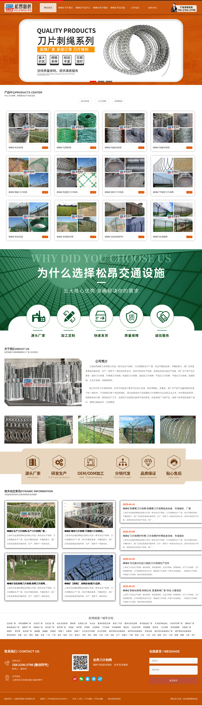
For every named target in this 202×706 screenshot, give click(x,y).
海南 (65, 635)
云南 (188, 635)
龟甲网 (79, 627)
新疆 (176, 635)
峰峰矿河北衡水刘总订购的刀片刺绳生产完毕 (146, 562)
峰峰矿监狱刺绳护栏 (114, 236)
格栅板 (45, 631)
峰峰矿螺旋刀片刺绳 (18, 192)
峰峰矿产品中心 (83, 8)
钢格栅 (37, 631)
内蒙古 (124, 635)
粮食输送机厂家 (13, 627)
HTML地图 (98, 699)
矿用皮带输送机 (161, 623)
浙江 (193, 635)
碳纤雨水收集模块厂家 (163, 631)
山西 (153, 635)
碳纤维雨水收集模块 (117, 631)
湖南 (95, 635)
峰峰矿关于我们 (65, 8)
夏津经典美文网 (104, 623)
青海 (136, 635)
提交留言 (173, 681)
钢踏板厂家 (38, 627)
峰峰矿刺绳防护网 (65, 236)
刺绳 (130, 366)
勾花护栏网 (135, 627)
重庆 (31, 635)
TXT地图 (88, 699)
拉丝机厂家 (11, 623)
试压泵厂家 (38, 623)
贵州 (59, 635)
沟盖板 (71, 627)
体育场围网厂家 (24, 623)
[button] (93, 81)
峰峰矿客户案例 (100, 8)
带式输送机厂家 (146, 623)
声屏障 (87, 627)
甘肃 (42, 635)
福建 (37, 635)
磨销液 (72, 623)
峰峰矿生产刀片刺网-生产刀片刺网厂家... (28, 533)
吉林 (112, 635)
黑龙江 (77, 635)
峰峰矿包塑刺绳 (64, 147)
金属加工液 (82, 623)
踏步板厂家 (49, 627)
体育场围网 (174, 627)
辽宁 (118, 635)
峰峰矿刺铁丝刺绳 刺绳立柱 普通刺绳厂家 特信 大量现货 (152, 590)
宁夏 (131, 635)
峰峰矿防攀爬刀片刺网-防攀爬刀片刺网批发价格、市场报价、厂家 (157, 508)
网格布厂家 (189, 623)
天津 (170, 635)
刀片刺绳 (105, 627)
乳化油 (92, 623)
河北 (71, 635)
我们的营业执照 (114, 699)
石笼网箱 (95, 627)
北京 (25, 635)
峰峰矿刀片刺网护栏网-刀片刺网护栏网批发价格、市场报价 (153, 535)
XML (80, 699)
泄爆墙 (53, 631)
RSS (74, 699)
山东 (142, 635)
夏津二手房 (117, 623)
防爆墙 (69, 631)
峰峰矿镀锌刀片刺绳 (114, 192)
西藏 (182, 635)
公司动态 (135, 8)
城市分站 (152, 8)
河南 (84, 635)
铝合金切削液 (62, 623)
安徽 (20, 635)
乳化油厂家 (49, 623)
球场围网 (146, 627)
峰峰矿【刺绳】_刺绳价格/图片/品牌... (84, 588)
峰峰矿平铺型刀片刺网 (163, 192)
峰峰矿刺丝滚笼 (16, 236)
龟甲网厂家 (61, 627)
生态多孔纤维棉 (88, 631)
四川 (165, 635)
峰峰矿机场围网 (160, 236)
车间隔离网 (116, 627)
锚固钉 (9, 631)
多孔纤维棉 (101, 631)
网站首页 (48, 8)
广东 (48, 635)
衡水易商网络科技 (190, 699)
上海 (148, 635)
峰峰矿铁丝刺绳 (16, 147)
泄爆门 (61, 631)
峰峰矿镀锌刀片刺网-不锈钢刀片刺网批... (86, 533)
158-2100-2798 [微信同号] (30, 665)
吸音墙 (155, 627)
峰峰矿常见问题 (118, 8)
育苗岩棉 (148, 631)
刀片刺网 (138, 366)
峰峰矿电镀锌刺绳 (113, 147)
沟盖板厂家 (186, 627)
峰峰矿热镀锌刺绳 (161, 147)
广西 (54, 635)
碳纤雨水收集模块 (135, 631)
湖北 (89, 635)
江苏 (101, 635)
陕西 (159, 635)
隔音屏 (126, 627)
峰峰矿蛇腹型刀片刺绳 (67, 192)
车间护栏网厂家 (176, 623)
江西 (106, 635)
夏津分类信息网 (130, 623)
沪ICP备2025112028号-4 (57, 699)
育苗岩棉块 (11, 635)
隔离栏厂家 (26, 627)
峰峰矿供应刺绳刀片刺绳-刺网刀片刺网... (28, 588)
